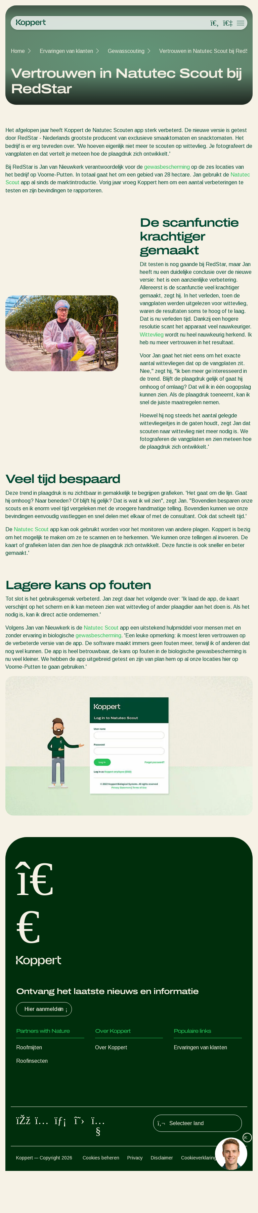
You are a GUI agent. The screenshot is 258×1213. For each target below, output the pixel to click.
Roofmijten (29, 1047)
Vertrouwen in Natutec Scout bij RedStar (207, 51)
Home (18, 51)
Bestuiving (28, 1128)
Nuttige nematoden (39, 1088)
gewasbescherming (167, 167)
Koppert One (189, 1074)
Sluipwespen (31, 1074)
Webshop (185, 1061)
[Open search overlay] (214, 23)
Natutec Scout (31, 529)
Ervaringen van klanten (66, 51)
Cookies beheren (101, 1200)
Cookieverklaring (199, 1200)
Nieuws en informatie (119, 1061)
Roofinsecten (32, 1061)
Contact (104, 1088)
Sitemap (233, 1200)
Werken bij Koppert (117, 1074)
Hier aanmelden (47, 1009)
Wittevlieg (152, 335)
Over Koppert (111, 1047)
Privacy (135, 1200)
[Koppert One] (227, 23)
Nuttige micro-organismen (46, 1101)
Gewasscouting (126, 51)
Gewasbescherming (39, 1115)
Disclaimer (162, 1200)
